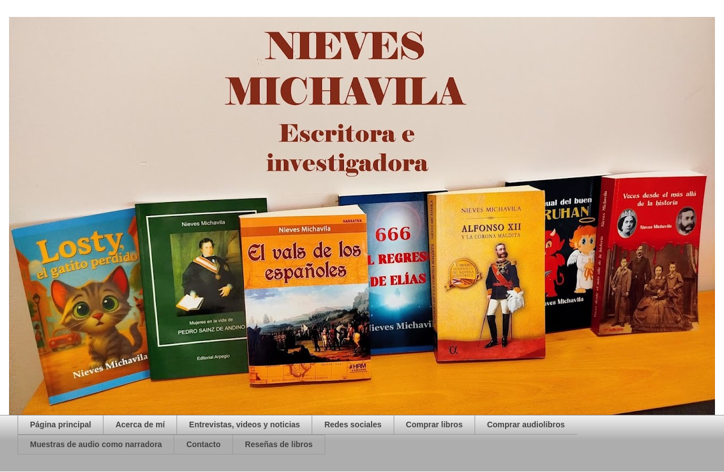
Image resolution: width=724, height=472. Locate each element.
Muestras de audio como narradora (96, 444)
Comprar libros (434, 424)
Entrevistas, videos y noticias (244, 424)
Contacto (203, 444)
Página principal (60, 424)
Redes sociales (352, 424)
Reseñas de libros (279, 444)
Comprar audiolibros (526, 424)
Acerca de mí (140, 424)
